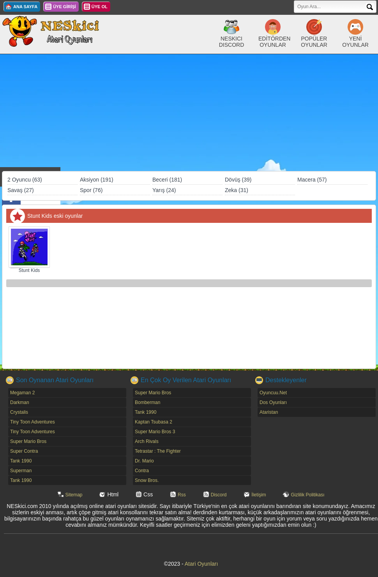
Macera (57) (312, 179)
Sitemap (74, 495)
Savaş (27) (20, 190)
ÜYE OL (100, 6)
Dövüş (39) (238, 179)
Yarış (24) (164, 190)
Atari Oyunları (201, 564)
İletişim (258, 495)
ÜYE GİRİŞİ (64, 6)
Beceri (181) (167, 179)
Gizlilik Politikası (307, 495)
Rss (182, 495)
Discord (219, 495)
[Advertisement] (189, 112)
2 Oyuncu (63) (24, 179)
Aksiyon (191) (96, 179)
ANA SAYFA (25, 6)
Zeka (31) (236, 190)
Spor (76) (91, 190)
